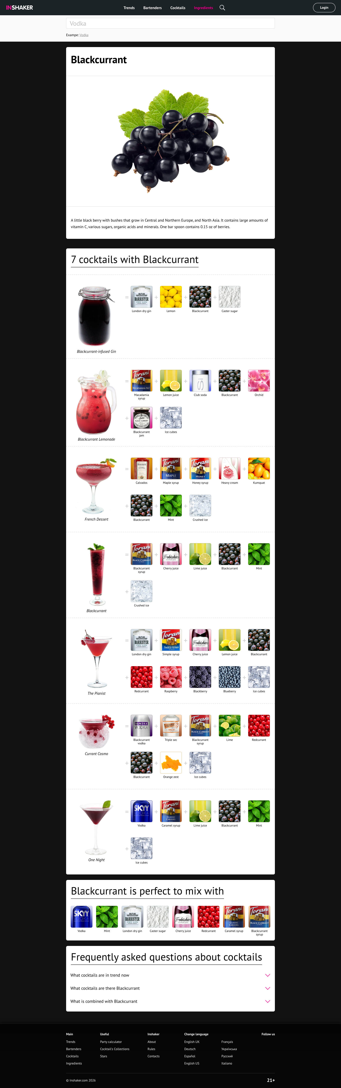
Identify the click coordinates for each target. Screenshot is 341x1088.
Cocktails (178, 7)
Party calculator (111, 1042)
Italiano (226, 1063)
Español (189, 1056)
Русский (227, 1056)
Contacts (154, 1056)
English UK (191, 1042)
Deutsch (190, 1049)
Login (324, 7)
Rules (151, 1049)
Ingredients (203, 7)
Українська (229, 1049)
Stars (103, 1056)
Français (227, 1042)
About (152, 1042)
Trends (129, 7)
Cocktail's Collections (114, 1049)
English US (191, 1063)
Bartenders (152, 7)
